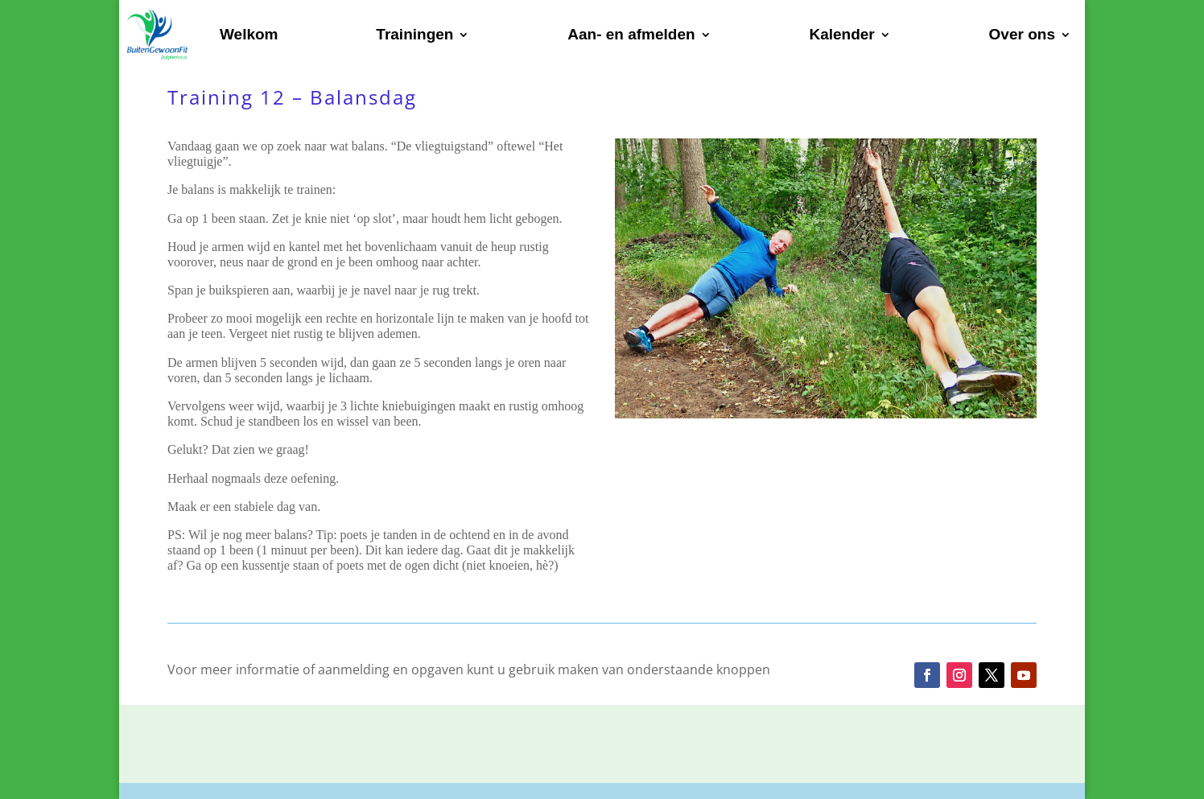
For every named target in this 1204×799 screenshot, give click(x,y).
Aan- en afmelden (631, 34)
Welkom (249, 34)
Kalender (841, 34)
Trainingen (414, 34)
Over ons (1022, 34)
